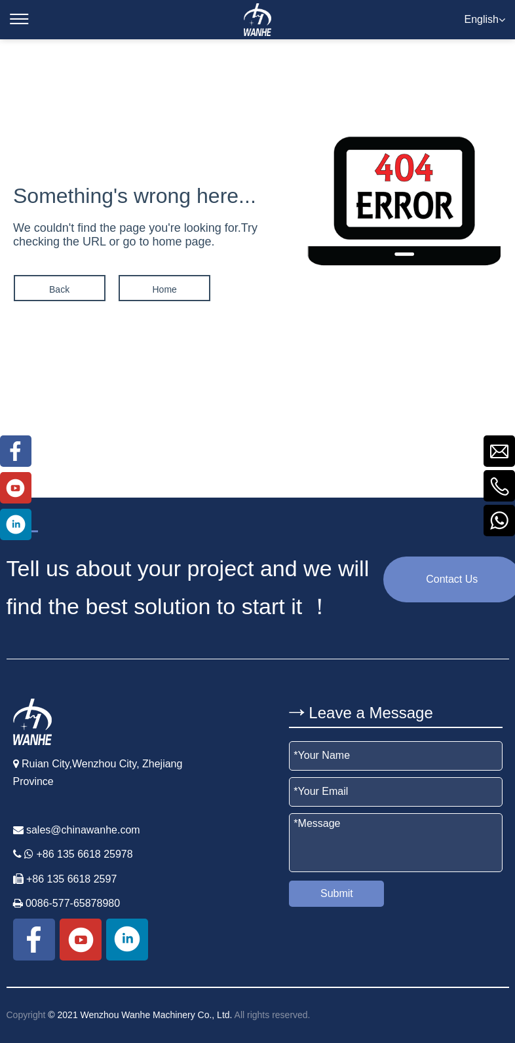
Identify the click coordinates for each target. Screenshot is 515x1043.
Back (58, 289)
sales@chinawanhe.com (83, 829)
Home (163, 289)
